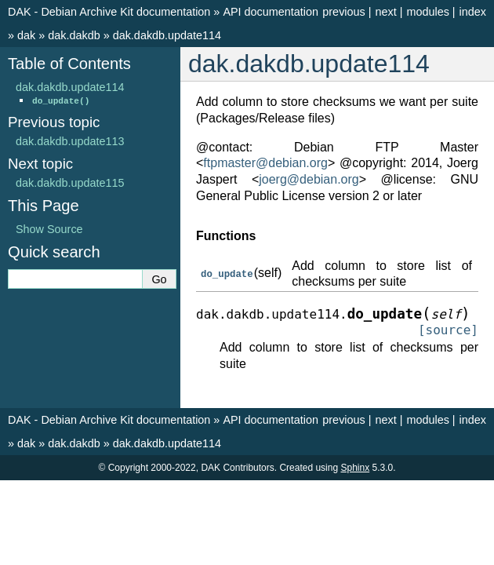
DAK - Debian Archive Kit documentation (109, 11)
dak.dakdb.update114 (167, 35)
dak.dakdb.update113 (70, 141)
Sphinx (354, 467)
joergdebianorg (308, 179)
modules (427, 11)
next (385, 11)
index (472, 11)
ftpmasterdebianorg (265, 163)
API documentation (270, 11)
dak (26, 35)
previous (343, 11)
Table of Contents (69, 63)
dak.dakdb (74, 35)
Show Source (49, 229)
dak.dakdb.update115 (70, 183)
